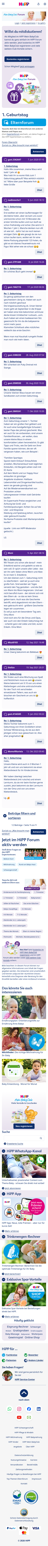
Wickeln (8, 1331)
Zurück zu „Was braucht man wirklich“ (20, 145)
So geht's (41, 23)
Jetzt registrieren (29, 23)
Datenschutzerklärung (24, 1455)
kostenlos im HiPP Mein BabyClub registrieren (32, 952)
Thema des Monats (11, 931)
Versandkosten (16, 1464)
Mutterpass (37, 1334)
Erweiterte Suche (15, 1143)
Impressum (36, 1479)
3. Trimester (22, 898)
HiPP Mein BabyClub (31, 1442)
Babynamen (35, 898)
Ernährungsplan (36, 1331)
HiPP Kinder (13, 1442)
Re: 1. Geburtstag (12, 206)
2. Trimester (8, 898)
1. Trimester (39, 892)
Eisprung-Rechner (17, 1326)
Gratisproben (21, 1330)
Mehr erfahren (12, 1231)
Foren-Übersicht (9, 142)
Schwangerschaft (10, 870)
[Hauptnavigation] (3, 4)
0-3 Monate (26, 909)
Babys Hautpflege (10, 909)
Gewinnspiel (15, 1337)
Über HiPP (30, 1446)
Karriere (33, 1460)
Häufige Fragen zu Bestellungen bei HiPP (24, 1474)
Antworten (38, 151)
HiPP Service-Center (25, 1379)
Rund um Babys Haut (27, 864)
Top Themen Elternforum (17, 1479)
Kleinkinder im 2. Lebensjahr (15, 920)
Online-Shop (32, 1337)
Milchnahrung (9, 864)
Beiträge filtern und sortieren (21, 815)
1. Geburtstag (11, 166)
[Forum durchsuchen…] (24, 1138)
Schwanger (35, 1326)
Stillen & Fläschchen (11, 903)
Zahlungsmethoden (24, 1469)
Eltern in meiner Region (32, 931)
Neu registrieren (24, 1126)
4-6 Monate (8, 914)
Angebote (18, 1446)
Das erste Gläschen (31, 903)
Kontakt (24, 1483)
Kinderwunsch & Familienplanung (17, 892)
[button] (38, 4)
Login (17, 23)
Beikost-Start (9, 859)
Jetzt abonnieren (13, 1188)
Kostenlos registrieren (18, 59)
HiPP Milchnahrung (14, 1437)
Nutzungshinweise (18, 1460)
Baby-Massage (12, 1334)
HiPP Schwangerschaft (24, 1428)
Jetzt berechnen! (12, 1274)
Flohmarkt (8, 937)
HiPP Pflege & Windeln (24, 1432)
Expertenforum (13, 134)
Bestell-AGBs (32, 1464)
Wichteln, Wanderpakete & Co (27, 937)
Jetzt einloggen (27, 66)
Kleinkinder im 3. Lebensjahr (15, 926)
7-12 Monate (22, 914)
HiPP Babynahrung (34, 1437)
